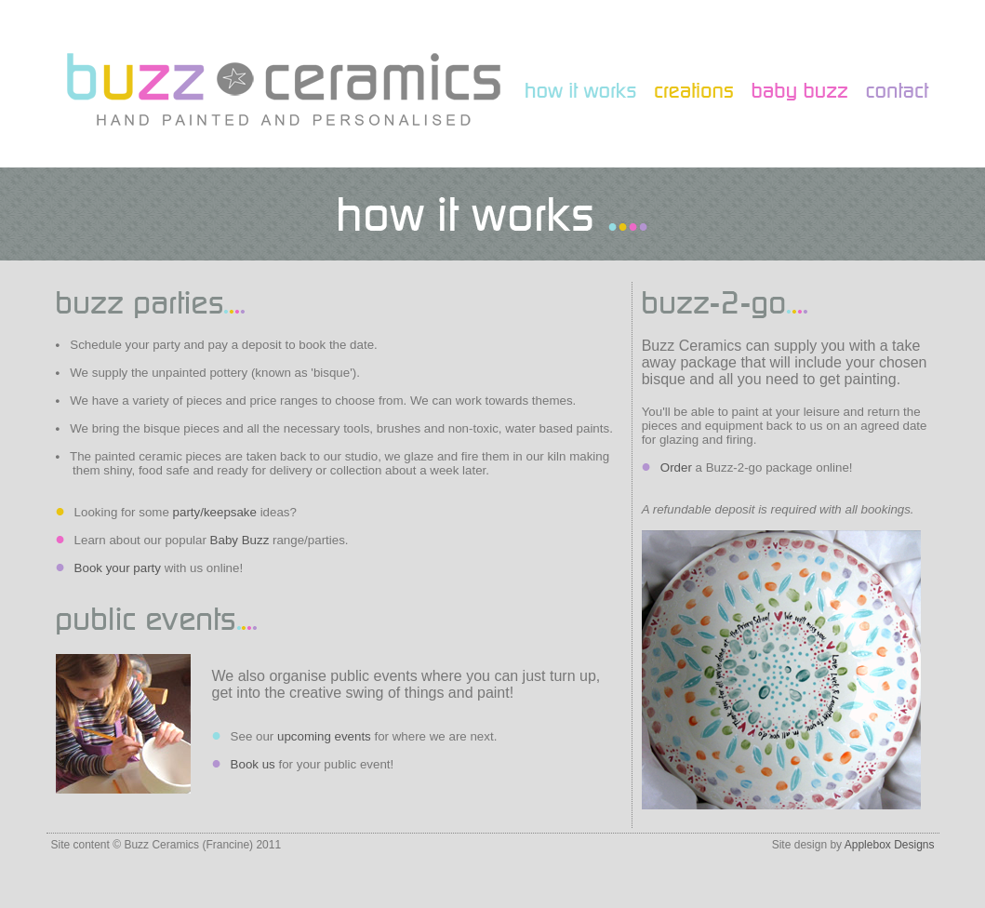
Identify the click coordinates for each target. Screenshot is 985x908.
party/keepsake (215, 512)
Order (676, 467)
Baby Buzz (240, 540)
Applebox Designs (890, 844)
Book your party (117, 568)
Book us (253, 764)
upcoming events (324, 736)
